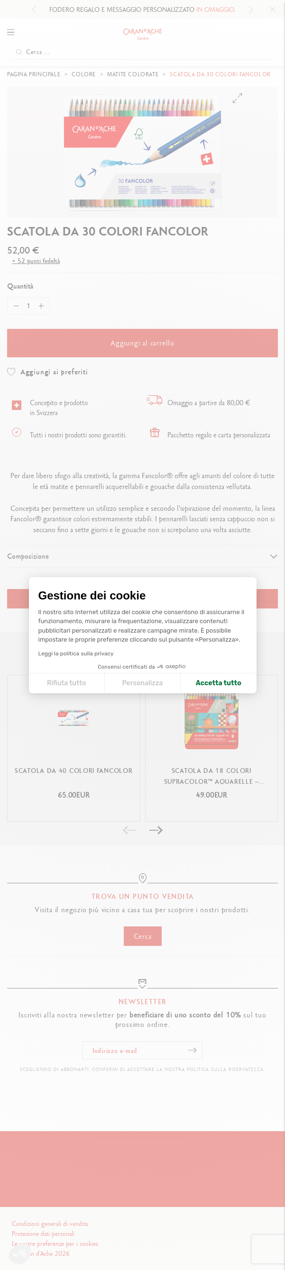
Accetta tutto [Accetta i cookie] (218, 683)
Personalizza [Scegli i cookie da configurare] (142, 683)
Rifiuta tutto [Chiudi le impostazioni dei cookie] (66, 683)
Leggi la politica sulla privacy (76, 653)
